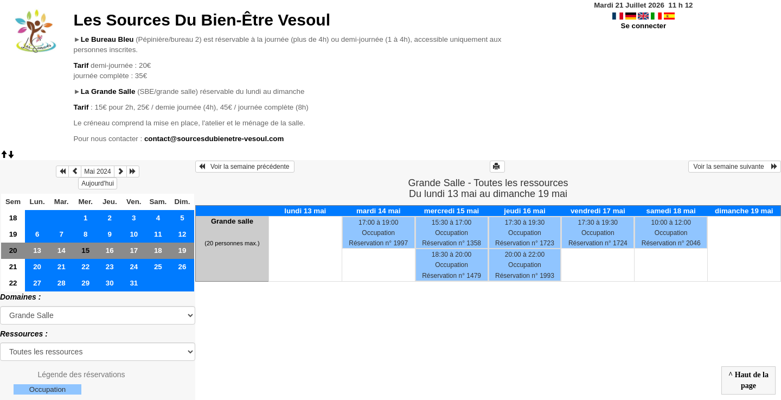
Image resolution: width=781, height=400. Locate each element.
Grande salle (232, 221)
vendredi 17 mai (598, 211)
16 (110, 250)
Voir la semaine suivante (735, 166)
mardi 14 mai (378, 211)
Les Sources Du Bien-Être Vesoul (201, 20)
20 (13, 250)
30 (110, 283)
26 (182, 267)
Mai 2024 (97, 171)
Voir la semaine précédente (245, 166)
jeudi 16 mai (524, 211)
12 (182, 234)
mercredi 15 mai (451, 211)
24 (134, 267)
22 (85, 267)
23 (110, 267)
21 (13, 267)
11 (158, 234)
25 (158, 267)
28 (61, 283)
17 (134, 250)
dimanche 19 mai (744, 211)
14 (61, 250)
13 (37, 250)
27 (37, 283)
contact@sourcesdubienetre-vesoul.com (214, 139)
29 (85, 283)
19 (13, 234)
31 (134, 283)
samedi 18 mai (671, 211)
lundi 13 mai (305, 211)
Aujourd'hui (97, 183)
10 (134, 234)
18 (13, 218)
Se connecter (644, 26)
